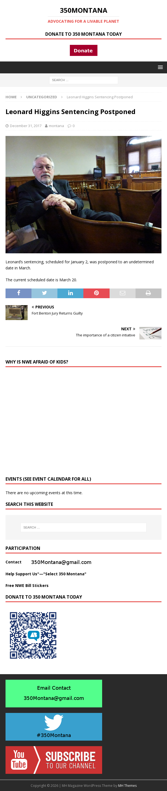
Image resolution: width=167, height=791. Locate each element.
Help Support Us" (22, 573)
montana (56, 125)
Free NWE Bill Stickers (27, 585)
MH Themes (127, 785)
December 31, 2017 (25, 125)
